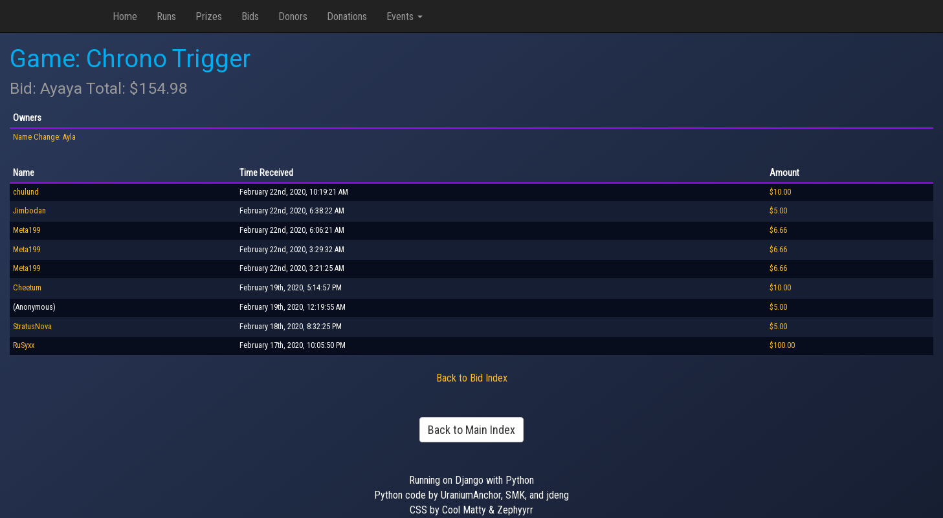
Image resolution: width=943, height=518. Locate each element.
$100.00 (782, 345)
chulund (26, 192)
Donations (347, 16)
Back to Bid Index (471, 378)
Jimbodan (29, 210)
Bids (250, 16)
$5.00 (778, 210)
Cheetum (27, 287)
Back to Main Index (471, 430)
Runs (166, 16)
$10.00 (780, 192)
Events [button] (404, 16)
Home (125, 16)
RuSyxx (23, 345)
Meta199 (26, 230)
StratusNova (32, 326)
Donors (292, 16)
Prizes (208, 16)
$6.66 (778, 230)
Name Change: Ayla (44, 137)
